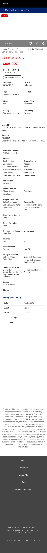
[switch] (30, 43)
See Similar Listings (12, 77)
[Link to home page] (25, 4)
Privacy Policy (31, 528)
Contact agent (9, 43)
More (5, 4)
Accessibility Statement (20, 530)
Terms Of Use (14, 528)
